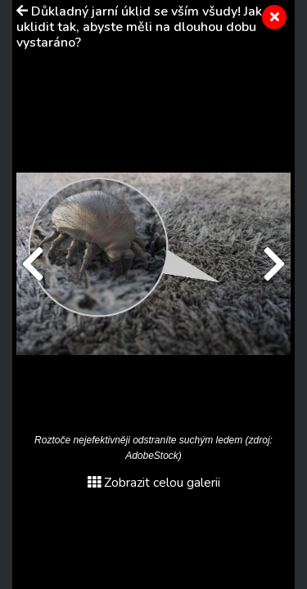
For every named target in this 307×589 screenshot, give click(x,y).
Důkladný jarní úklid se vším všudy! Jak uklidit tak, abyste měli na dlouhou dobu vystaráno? (139, 27)
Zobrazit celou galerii (154, 483)
